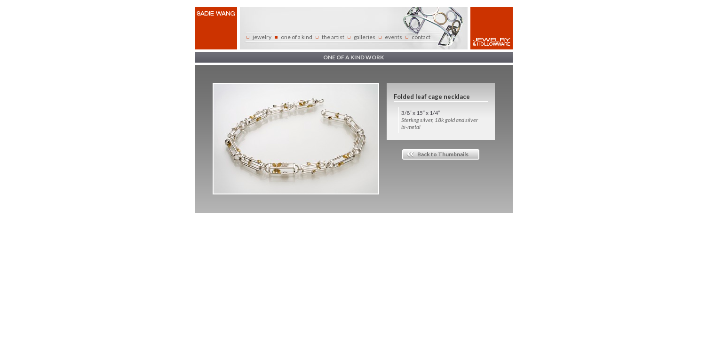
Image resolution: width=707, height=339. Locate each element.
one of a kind (296, 36)
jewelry (262, 36)
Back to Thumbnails (443, 154)
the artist (333, 36)
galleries (364, 36)
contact (421, 36)
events (393, 36)
